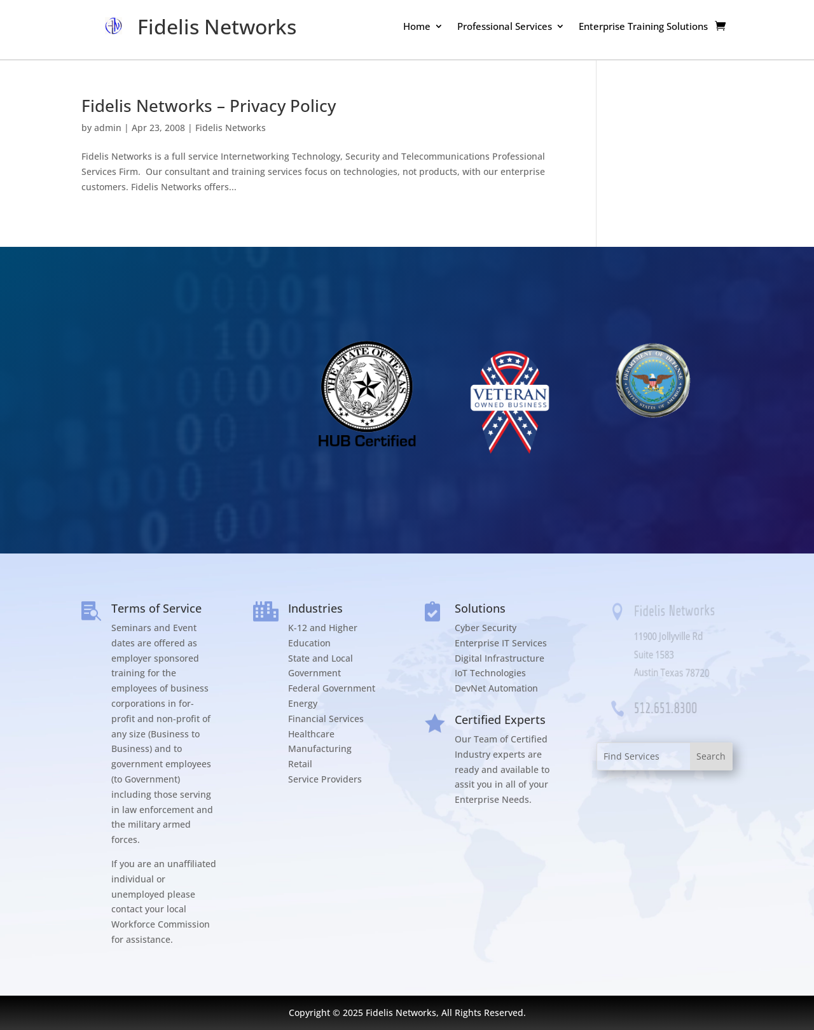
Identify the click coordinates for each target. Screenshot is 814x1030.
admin (107, 128)
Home (417, 27)
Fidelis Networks (230, 128)
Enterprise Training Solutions (643, 27)
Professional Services (504, 27)
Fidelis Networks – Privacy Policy (208, 105)
